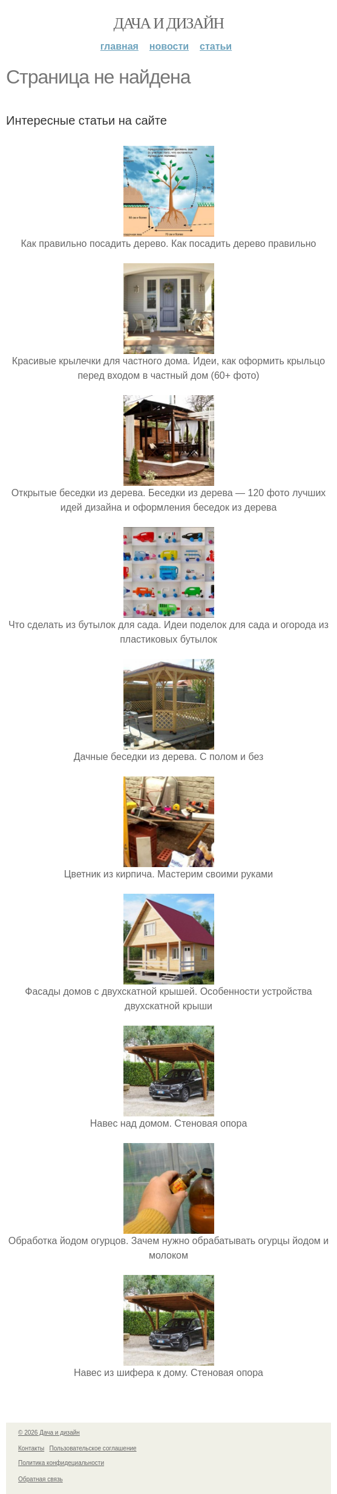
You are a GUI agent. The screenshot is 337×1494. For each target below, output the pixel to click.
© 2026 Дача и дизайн (49, 1432)
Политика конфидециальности (61, 1463)
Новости (169, 46)
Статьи (216, 46)
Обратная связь (40, 1479)
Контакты (31, 1448)
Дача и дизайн (169, 23)
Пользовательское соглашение (93, 1448)
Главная (119, 46)
